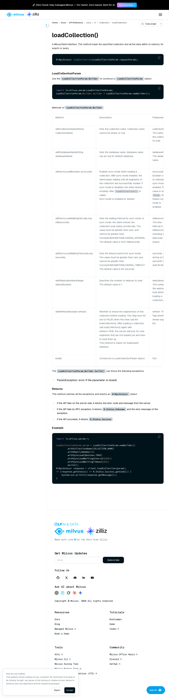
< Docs (12, 23)
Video (114, 628)
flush (20, 113)
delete (21, 95)
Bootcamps (115, 619)
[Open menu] (160, 15)
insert (20, 154)
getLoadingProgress (29, 130)
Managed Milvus (65, 628)
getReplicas (24, 148)
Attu (59, 654)
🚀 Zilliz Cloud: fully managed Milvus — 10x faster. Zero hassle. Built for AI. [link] (73, 4)
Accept (69, 690)
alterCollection (26, 83)
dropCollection (26, 107)
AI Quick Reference (66, 638)
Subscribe (113, 560)
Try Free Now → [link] (127, 5)
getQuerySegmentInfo (30, 142)
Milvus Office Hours (124, 654)
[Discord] (75, 577)
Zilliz (103, 539)
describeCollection (28, 101)
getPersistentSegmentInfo (30, 136)
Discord (116, 659)
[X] (66, 577)
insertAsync (24, 160)
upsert (21, 190)
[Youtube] (92, 577)
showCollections (27, 184)
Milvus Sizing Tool (66, 663)
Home (55, 22)
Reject (57, 690)
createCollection (27, 89)
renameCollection (28, 178)
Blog (57, 624)
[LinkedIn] (83, 577)
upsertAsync (25, 195)
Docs (63, 22)
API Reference (76, 22)
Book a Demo (62, 633)
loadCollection (26, 166)
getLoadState (25, 124)
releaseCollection (28, 172)
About (14, 36)
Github (115, 663)
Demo (112, 624)
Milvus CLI (63, 659)
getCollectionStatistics (30, 118)
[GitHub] (58, 577)
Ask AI (156, 690)
